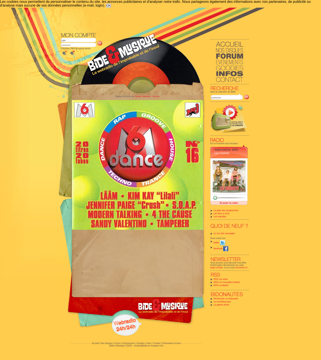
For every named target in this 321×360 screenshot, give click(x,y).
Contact (156, 343)
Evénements (128, 343)
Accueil (95, 343)
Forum (117, 343)
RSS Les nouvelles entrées (227, 282)
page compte (216, 267)
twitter (219, 242)
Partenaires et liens (171, 343)
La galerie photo (221, 305)
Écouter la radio (229, 203)
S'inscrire (65, 48)
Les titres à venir (222, 213)
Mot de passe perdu (80, 48)
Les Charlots (222, 153)
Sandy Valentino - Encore (147, 96)
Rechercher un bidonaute (226, 298)
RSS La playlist (221, 285)
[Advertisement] (154, 20)
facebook (221, 248)
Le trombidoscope (222, 301)
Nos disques (107, 343)
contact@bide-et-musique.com (149, 345)
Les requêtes (220, 216)
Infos (149, 343)
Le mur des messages (224, 233)
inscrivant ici (241, 267)
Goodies (140, 343)
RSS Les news (221, 279)
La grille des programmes (226, 210)
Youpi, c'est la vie (222, 149)
